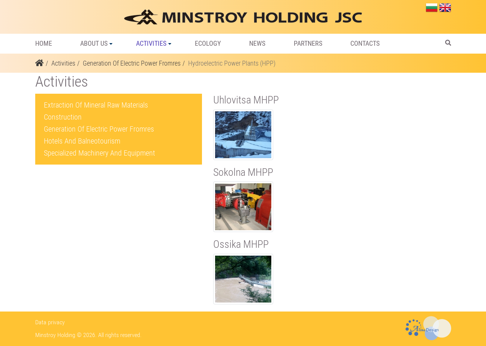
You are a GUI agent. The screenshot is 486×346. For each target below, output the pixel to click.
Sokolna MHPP (243, 172)
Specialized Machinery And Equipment (99, 152)
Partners (308, 43)
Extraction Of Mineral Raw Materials (96, 104)
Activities (151, 43)
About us (94, 43)
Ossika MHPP (241, 244)
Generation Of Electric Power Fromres (132, 63)
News (257, 43)
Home (43, 43)
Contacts (365, 43)
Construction (63, 116)
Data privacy (50, 322)
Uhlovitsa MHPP (246, 100)
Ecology (208, 43)
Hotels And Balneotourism (82, 140)
